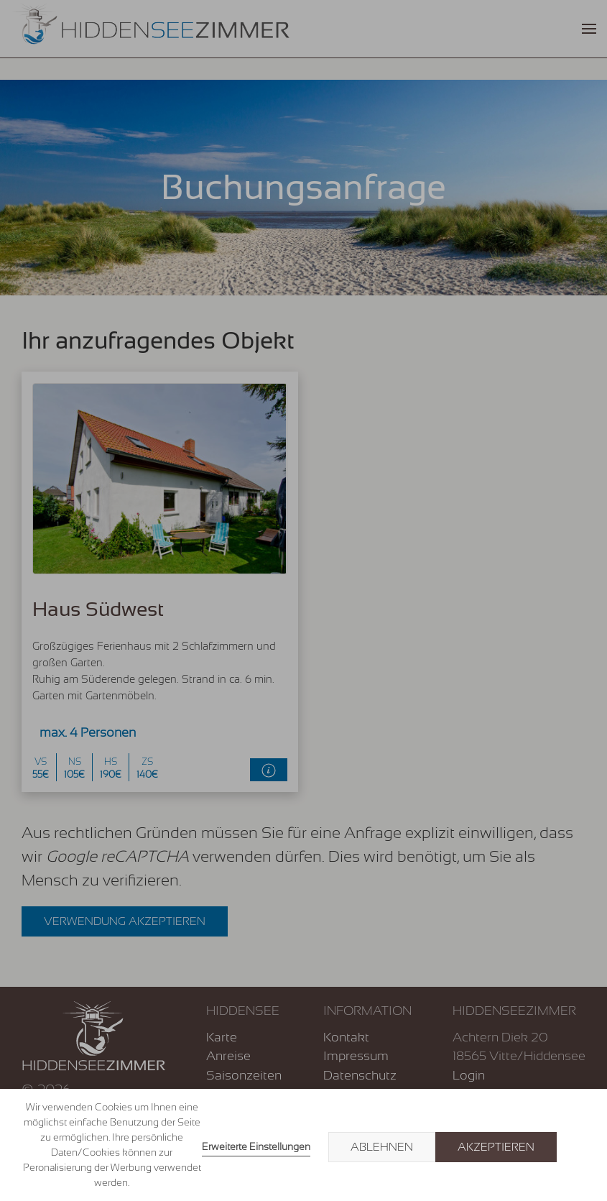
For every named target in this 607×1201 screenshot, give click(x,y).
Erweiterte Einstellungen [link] (256, 1146)
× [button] (579, 1147)
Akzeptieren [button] (496, 1147)
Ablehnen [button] (382, 1147)
